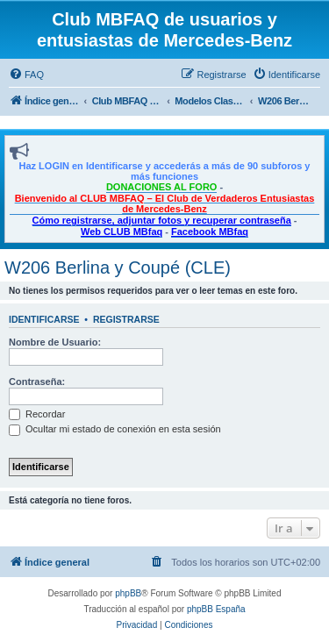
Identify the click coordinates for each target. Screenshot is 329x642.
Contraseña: (37, 381)
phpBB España (216, 609)
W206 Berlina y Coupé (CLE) (117, 267)
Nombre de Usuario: (55, 342)
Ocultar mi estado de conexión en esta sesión (115, 429)
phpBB (128, 593)
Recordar (37, 414)
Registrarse (126, 319)
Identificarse (44, 319)
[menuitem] (26, 74)
